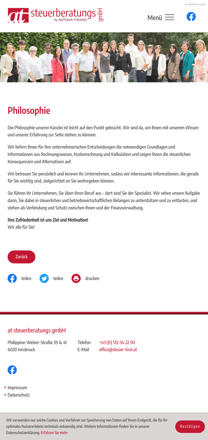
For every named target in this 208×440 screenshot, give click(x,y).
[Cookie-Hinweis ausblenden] (190, 426)
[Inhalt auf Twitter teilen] (56, 278)
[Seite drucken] (90, 278)
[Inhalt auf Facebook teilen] (24, 278)
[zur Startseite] (55, 15)
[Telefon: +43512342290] (118, 342)
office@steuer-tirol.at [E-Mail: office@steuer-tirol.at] (118, 349)
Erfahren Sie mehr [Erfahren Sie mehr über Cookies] (54, 432)
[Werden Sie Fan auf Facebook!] (191, 16)
